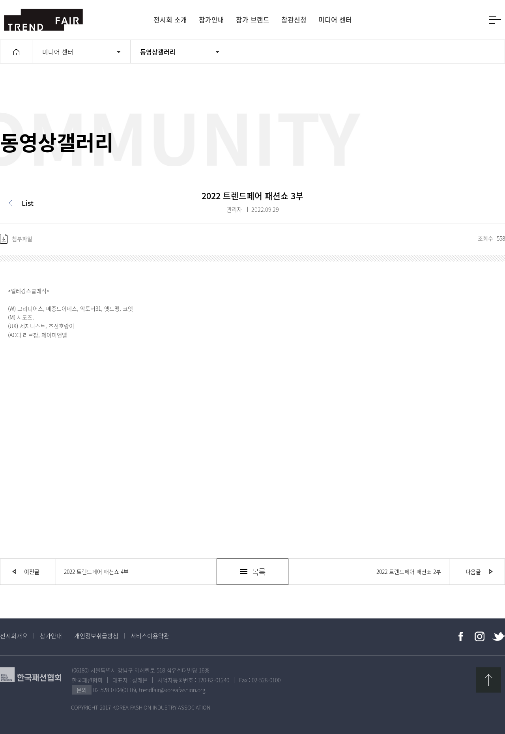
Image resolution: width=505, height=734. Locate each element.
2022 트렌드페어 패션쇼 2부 (408, 571)
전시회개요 (14, 635)
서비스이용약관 (150, 635)
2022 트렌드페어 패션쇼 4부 (96, 571)
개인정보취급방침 (96, 635)
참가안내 (51, 635)
